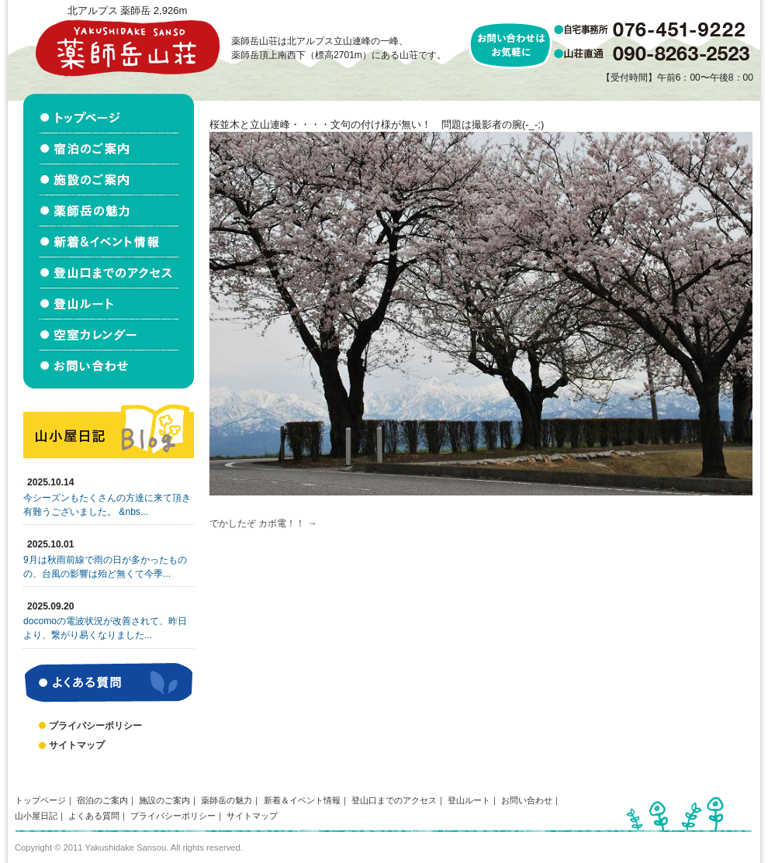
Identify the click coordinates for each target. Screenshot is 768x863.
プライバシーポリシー (95, 725)
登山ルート (469, 800)
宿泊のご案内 (102, 800)
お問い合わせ (526, 800)
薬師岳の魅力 (226, 800)
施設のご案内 (164, 800)
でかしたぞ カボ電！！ (257, 523)
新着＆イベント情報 (302, 800)
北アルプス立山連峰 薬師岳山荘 (127, 48)
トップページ (40, 800)
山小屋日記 (36, 815)
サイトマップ (77, 745)
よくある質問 (93, 815)
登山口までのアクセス (394, 800)
